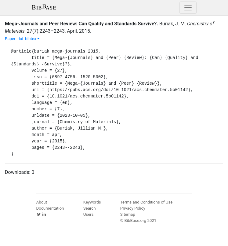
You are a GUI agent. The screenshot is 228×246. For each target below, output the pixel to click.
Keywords (92, 202)
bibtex (32, 38)
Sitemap (127, 214)
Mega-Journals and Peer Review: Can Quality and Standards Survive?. (81, 24)
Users (88, 214)
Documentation (50, 208)
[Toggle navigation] (188, 8)
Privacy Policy (132, 208)
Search (89, 208)
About (41, 202)
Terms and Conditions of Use (146, 202)
